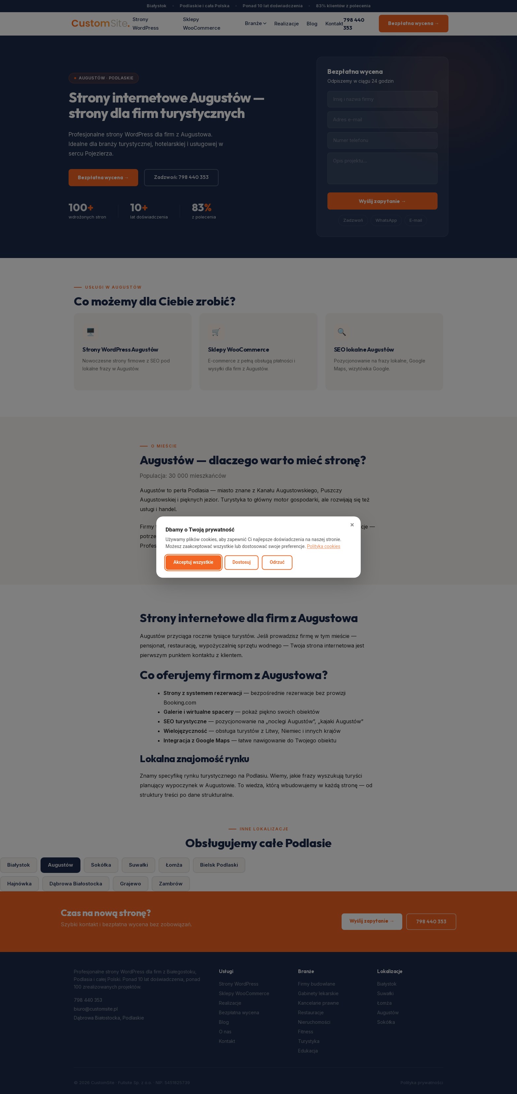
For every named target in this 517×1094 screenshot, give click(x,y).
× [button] (352, 525)
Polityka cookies (323, 546)
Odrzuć (277, 562)
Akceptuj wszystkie (193, 562)
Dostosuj (241, 562)
